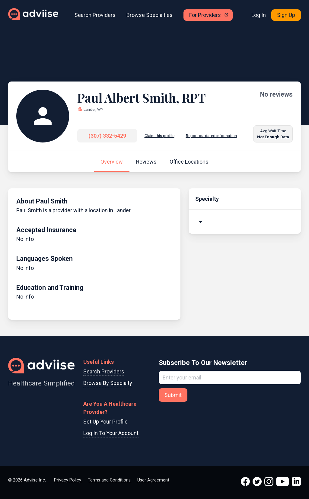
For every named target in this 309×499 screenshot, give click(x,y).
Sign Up (286, 15)
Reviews (146, 161)
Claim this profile (159, 135)
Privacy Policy (68, 480)
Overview (111, 161)
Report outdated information (211, 135)
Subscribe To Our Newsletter (203, 362)
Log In (258, 15)
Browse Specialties (149, 15)
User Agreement (153, 480)
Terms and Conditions (110, 480)
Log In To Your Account (111, 433)
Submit (173, 395)
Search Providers (95, 15)
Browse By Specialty (107, 383)
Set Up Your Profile (105, 421)
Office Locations (189, 161)
